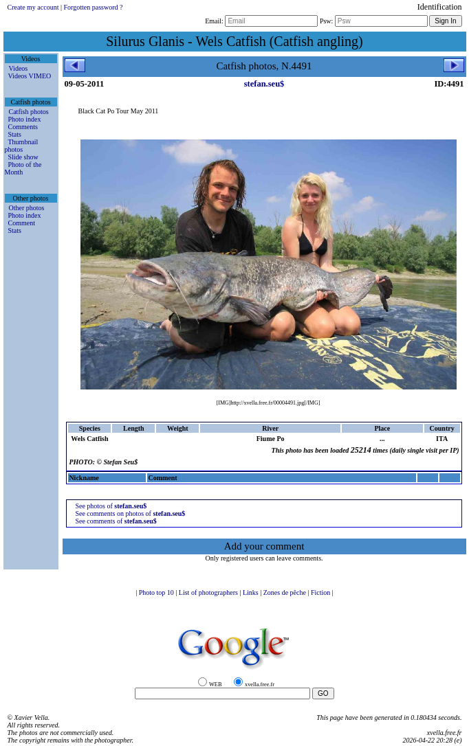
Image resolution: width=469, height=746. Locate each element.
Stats (14, 134)
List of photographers (209, 592)
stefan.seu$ (264, 84)
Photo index (24, 119)
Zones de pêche (285, 592)
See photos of (110, 506)
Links (251, 592)
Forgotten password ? (92, 7)
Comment (21, 223)
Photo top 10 (157, 592)
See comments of (115, 521)
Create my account (33, 7)
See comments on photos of (130, 513)
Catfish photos (29, 111)
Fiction (321, 592)
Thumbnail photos (22, 145)
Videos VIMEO (30, 76)
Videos (18, 68)
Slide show (23, 157)
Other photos (27, 208)
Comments (23, 127)
